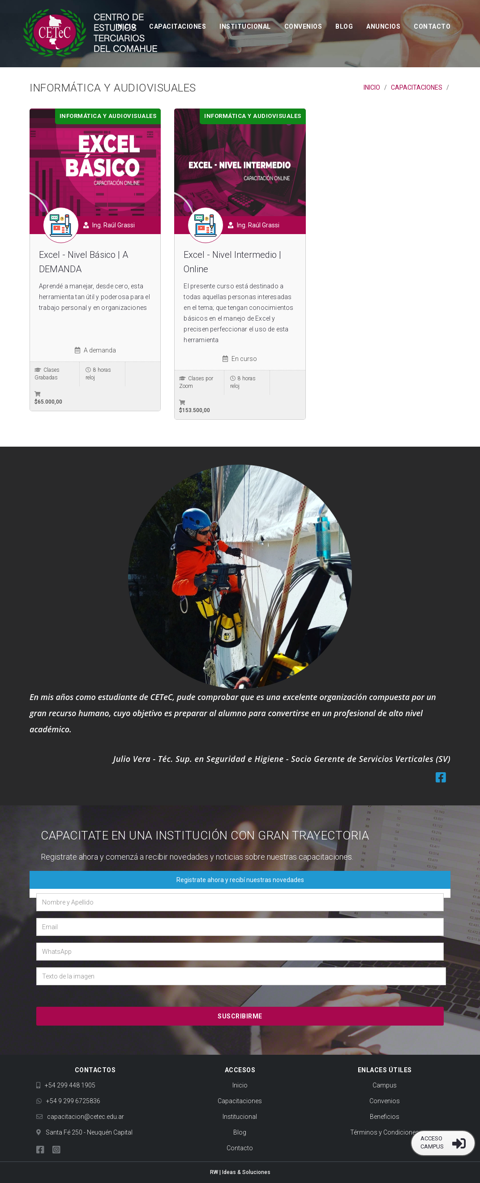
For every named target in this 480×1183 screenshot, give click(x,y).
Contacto (432, 26)
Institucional (245, 26)
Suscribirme (240, 1016)
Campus (385, 1085)
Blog (344, 26)
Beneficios (384, 1116)
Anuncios (383, 26)
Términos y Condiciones (384, 1132)
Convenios (303, 26)
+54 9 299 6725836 (68, 1101)
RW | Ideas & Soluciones (240, 1172)
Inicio (126, 26)
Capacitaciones (177, 26)
